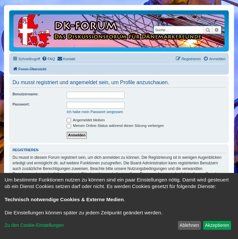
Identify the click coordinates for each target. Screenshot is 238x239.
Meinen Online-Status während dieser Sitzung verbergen (115, 126)
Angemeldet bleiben (86, 120)
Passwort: (21, 104)
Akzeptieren (217, 225)
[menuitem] (48, 59)
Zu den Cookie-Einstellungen (34, 225)
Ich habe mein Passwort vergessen (95, 112)
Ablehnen (189, 225)
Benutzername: (25, 94)
